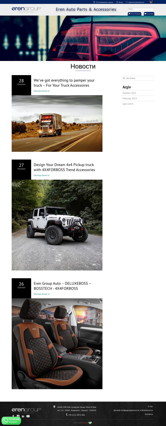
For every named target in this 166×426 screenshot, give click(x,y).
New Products (136, 14)
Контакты (149, 414)
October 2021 (129, 92)
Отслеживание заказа (104, 2)
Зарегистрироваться (136, 2)
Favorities (150, 14)
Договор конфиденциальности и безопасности (133, 410)
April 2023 (128, 103)
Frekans (85, 423)
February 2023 (130, 98)
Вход (121, 2)
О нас (150, 406)
